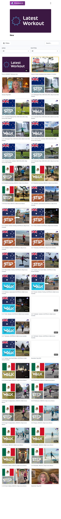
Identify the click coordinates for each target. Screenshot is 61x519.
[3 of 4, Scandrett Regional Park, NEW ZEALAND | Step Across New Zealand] (16, 117)
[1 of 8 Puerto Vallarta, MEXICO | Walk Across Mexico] (16, 465)
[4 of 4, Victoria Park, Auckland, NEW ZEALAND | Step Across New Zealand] (16, 161)
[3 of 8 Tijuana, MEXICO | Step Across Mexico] (45, 423)
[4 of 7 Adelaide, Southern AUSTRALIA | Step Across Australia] (16, 248)
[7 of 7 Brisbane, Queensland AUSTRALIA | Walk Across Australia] (16, 292)
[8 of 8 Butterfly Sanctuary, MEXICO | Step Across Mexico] (16, 183)
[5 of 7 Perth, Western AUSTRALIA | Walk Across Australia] (16, 314)
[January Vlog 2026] (16, 95)
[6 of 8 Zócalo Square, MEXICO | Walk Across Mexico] (16, 380)
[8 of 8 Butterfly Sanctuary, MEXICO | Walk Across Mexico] (45, 183)
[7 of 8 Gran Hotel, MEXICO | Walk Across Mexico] (16, 203)
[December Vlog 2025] (45, 358)
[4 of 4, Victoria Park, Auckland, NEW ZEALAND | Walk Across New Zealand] (45, 139)
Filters (6, 43)
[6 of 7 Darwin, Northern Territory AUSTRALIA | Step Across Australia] (16, 226)
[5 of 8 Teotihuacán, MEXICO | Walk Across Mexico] (45, 380)
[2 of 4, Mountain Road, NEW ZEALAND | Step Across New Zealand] (45, 161)
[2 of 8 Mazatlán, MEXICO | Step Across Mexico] (45, 465)
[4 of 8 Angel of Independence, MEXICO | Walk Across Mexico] (16, 401)
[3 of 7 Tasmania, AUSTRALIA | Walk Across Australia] (16, 336)
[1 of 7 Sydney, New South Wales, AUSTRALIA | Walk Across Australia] (16, 359)
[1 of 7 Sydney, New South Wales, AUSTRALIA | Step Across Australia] (45, 270)
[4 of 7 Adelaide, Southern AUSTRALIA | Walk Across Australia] (45, 314)
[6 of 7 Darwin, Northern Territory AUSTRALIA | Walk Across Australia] (45, 292)
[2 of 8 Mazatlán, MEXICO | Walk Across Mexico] (45, 445)
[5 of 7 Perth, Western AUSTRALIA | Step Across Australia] (45, 225)
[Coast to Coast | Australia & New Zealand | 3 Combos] (45, 74)
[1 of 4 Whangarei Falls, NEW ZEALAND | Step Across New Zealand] (45, 95)
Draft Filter (34, 48)
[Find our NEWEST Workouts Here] (16, 74)
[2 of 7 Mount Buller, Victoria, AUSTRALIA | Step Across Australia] (16, 270)
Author (4, 48)
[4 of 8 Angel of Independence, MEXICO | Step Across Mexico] (16, 423)
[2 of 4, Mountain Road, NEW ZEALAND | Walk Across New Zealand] (45, 117)
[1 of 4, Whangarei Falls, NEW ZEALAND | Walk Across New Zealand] (16, 139)
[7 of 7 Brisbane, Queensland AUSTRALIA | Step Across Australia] (45, 204)
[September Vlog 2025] (45, 486)
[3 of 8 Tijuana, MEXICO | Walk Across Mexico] (16, 445)
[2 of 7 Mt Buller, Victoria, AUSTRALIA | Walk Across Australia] (45, 337)
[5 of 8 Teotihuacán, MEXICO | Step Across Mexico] (45, 401)
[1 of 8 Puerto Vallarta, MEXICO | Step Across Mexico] (16, 486)
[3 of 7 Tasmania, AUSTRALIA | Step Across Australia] (45, 248)
